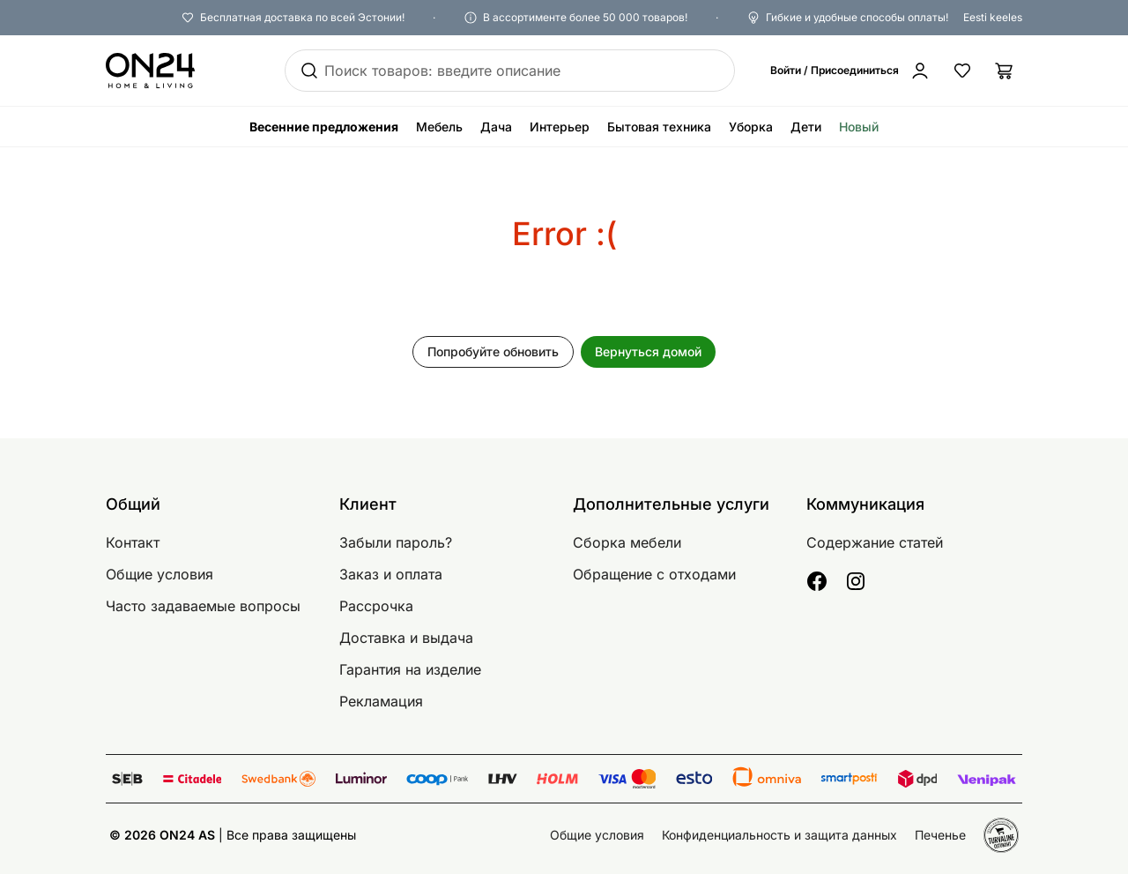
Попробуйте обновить (493, 351)
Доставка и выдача (406, 637)
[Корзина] (1004, 70)
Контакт (133, 542)
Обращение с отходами (654, 574)
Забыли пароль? (395, 542)
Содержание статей (874, 542)
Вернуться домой (648, 351)
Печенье (940, 834)
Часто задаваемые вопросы (203, 606)
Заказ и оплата (390, 574)
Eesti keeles (992, 17)
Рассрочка (376, 606)
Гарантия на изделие (410, 669)
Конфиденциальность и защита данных (779, 834)
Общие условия (159, 574)
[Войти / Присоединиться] (850, 70)
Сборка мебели (627, 542)
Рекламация (381, 701)
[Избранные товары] (962, 70)
